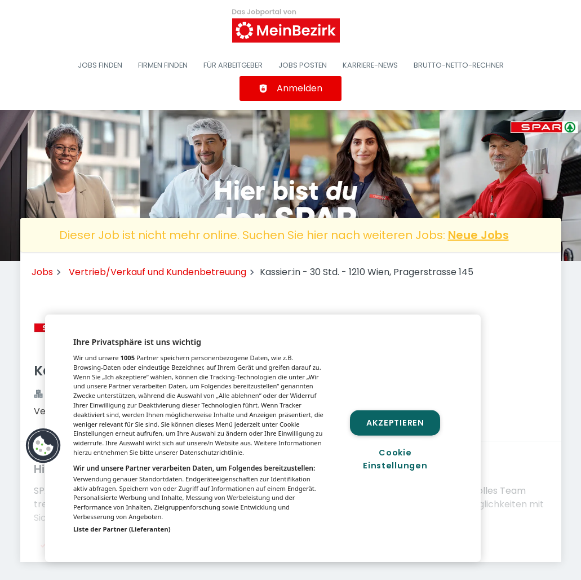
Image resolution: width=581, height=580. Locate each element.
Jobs (42, 271)
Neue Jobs (478, 235)
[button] (43, 446)
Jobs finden (100, 65)
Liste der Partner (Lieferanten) (122, 529)
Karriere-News (370, 65)
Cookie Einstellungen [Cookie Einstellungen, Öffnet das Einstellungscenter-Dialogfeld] (395, 459)
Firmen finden (163, 65)
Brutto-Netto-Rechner (459, 65)
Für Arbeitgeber (233, 65)
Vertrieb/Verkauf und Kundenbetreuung (157, 271)
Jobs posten (302, 65)
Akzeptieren (395, 422)
